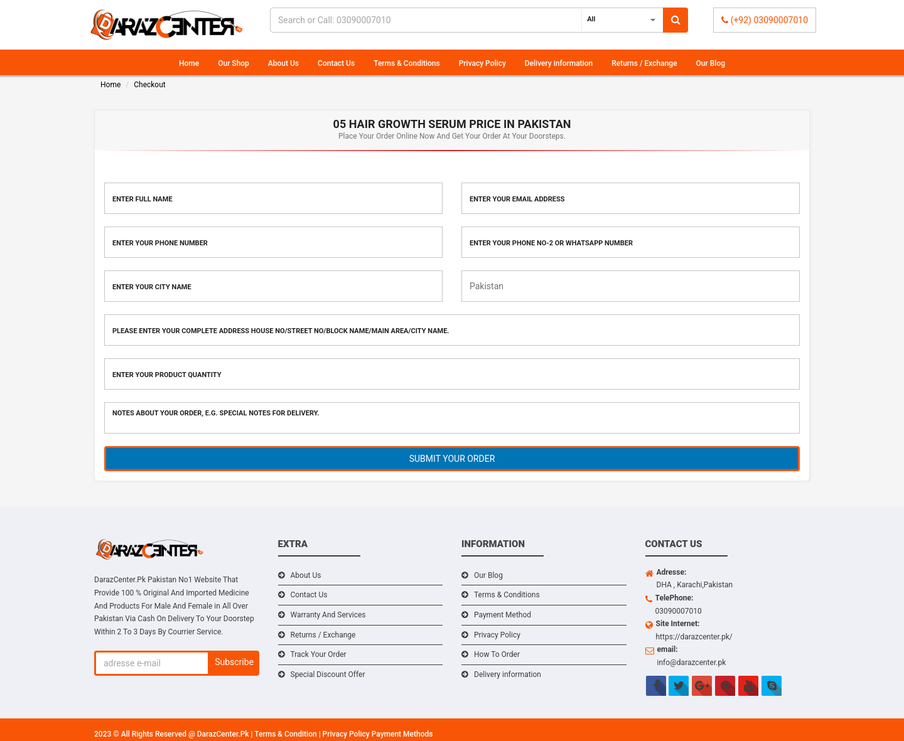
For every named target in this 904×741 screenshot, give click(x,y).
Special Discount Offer (328, 674)
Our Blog (710, 63)
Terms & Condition (286, 734)
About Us (283, 63)
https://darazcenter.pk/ (694, 636)
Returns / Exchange (644, 63)
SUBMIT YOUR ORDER (452, 459)
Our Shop (233, 63)
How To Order (497, 654)
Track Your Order (319, 654)
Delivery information (559, 63)
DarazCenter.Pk (224, 734)
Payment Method (502, 614)
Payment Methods (402, 734)
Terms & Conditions (407, 63)
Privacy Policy (482, 63)
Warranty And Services (328, 614)
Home (189, 63)
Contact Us (336, 63)
